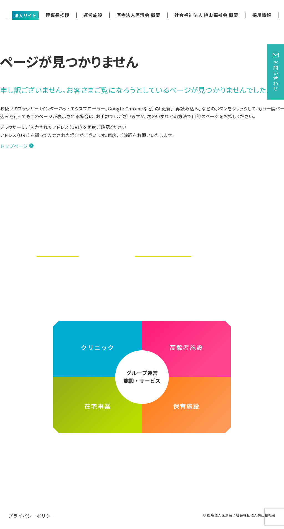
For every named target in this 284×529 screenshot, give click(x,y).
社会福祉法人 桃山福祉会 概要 (206, 15)
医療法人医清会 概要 (138, 15)
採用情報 (261, 15)
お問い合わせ (275, 75)
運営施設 (92, 15)
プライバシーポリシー (31, 515)
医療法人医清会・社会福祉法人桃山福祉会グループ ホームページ (142, 448)
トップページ (14, 146)
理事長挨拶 (57, 15)
